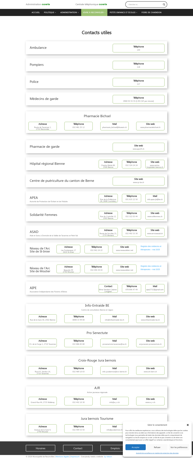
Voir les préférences (178, 447)
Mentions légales (62, 456)
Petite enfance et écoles (123, 12)
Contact (77, 448)
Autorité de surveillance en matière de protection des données (157, 453)
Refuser (157, 447)
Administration (69, 12)
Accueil (36, 12)
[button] (187, 425)
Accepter (135, 447)
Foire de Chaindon (151, 12)
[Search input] (145, 4)
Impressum (75, 456)
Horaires (40, 448)
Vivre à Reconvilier (94, 12)
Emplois (115, 448)
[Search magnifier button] (164, 4)
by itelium (108, 456)
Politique (50, 12)
